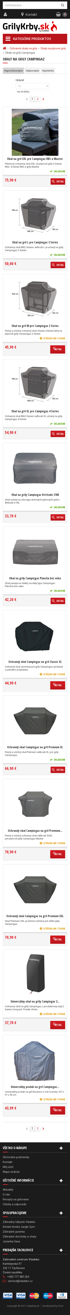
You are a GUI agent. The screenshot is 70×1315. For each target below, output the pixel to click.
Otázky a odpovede (14, 1204)
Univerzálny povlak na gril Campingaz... (35, 1087)
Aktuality (8, 1189)
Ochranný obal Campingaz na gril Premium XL (35, 747)
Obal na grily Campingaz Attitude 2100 (35, 495)
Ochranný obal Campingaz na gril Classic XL (35, 662)
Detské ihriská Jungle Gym (19, 1226)
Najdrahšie (48, 70)
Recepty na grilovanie (16, 1199)
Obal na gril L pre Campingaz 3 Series (35, 242)
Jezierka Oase (11, 1241)
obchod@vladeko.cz (20, 1281)
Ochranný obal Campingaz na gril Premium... (35, 831)
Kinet (60, 1305)
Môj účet (8, 1167)
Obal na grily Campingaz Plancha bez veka (35, 578)
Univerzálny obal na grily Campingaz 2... (35, 1001)
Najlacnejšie (32, 70)
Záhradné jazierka (14, 1231)
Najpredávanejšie (13, 70)
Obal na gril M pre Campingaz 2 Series (35, 326)
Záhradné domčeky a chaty (19, 1236)
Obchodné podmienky (16, 1157)
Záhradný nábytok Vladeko (19, 1222)
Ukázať (20, 80)
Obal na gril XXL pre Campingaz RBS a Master (35, 159)
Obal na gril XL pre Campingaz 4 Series (35, 411)
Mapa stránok (11, 1171)
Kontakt (31, 15)
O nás (6, 1194)
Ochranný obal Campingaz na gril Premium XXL (35, 916)
